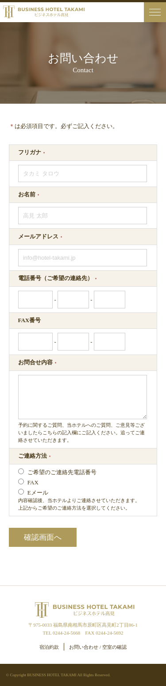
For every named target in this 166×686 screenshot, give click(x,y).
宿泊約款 (49, 646)
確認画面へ (43, 537)
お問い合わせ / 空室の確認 (98, 646)
